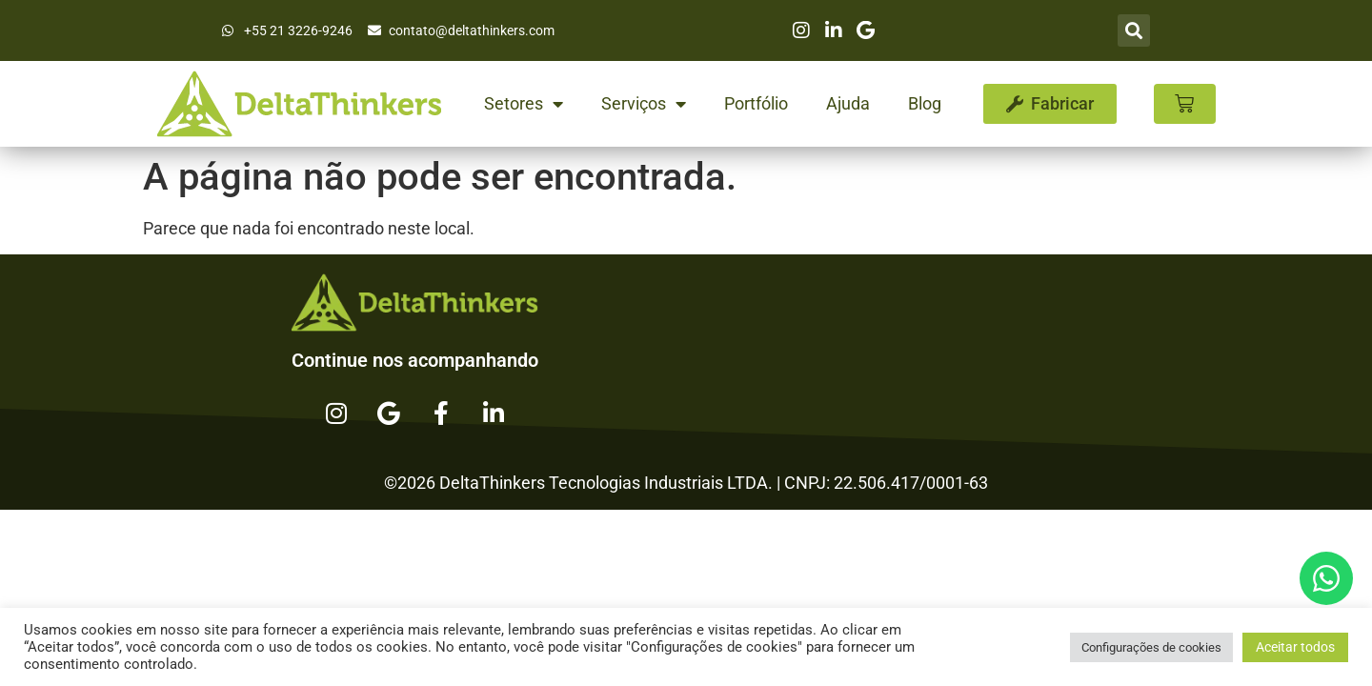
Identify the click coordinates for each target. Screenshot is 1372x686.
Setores (522, 104)
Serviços (642, 104)
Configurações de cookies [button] (1151, 647)
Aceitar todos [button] (1295, 647)
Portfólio (755, 103)
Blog (923, 103)
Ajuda (847, 103)
